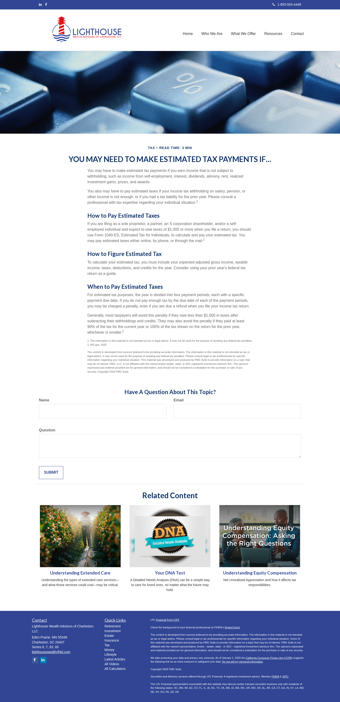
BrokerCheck (232, 627)
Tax (107, 645)
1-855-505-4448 (286, 4)
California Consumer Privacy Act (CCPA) (269, 657)
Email (179, 400)
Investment (113, 631)
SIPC (285, 676)
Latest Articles (115, 659)
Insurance (112, 640)
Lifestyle (111, 654)
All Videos (112, 664)
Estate (109, 636)
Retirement (113, 626)
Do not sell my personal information (242, 661)
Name (44, 400)
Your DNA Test (170, 572)
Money (110, 650)
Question (47, 430)
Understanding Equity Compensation (260, 572)
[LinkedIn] (40, 4)
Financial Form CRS (167, 619)
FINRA (275, 676)
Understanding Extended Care (80, 572)
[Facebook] (46, 4)
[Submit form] (51, 472)
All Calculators (115, 669)
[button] (212, 30)
